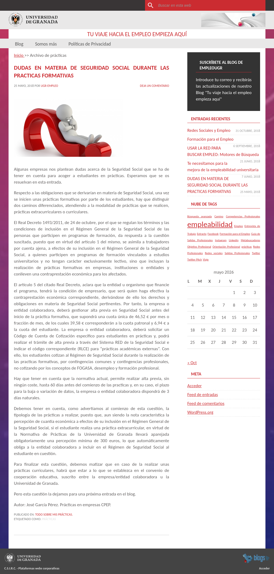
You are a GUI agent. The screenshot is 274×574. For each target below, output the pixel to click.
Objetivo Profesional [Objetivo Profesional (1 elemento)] (199, 253)
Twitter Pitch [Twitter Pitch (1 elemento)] (194, 266)
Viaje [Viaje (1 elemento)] (205, 266)
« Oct (192, 369)
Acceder (194, 392)
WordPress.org (200, 418)
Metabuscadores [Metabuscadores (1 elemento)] (250, 246)
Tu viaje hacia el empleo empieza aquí (137, 34)
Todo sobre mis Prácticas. (54, 513)
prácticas (49, 518)
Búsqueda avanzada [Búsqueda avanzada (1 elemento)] (199, 222)
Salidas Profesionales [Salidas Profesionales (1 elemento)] (237, 259)
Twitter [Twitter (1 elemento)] (256, 259)
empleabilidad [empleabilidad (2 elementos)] (210, 231)
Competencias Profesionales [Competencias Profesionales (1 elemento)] (243, 222)
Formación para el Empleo (211, 139)
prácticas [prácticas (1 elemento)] (246, 253)
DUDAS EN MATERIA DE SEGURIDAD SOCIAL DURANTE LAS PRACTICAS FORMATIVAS (220, 191)
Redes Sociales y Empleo (209, 130)
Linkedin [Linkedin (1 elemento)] (233, 246)
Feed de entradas (203, 401)
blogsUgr (256, 557)
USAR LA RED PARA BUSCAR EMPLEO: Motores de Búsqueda (214, 154)
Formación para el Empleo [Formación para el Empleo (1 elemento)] (235, 240)
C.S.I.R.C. (10, 567)
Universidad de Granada (33, 20)
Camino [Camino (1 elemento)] (218, 222)
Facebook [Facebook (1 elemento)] (213, 240)
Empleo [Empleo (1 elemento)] (238, 232)
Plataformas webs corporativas (38, 567)
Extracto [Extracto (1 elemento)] (202, 240)
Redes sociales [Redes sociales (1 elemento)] (214, 259)
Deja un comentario (154, 84)
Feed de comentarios (206, 410)
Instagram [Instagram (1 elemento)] (221, 246)
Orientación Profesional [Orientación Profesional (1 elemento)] (226, 253)
